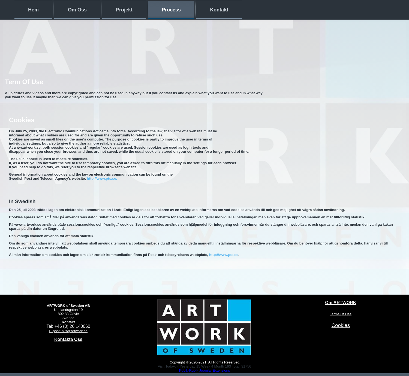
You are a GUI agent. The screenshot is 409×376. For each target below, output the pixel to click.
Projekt (124, 10)
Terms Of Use (340, 314)
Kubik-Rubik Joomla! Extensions (204, 370)
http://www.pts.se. (102, 178)
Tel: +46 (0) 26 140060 (68, 326)
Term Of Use (24, 81)
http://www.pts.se (223, 255)
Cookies (21, 120)
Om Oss (77, 10)
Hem (33, 10)
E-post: (55, 331)
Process (171, 10)
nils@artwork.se (75, 331)
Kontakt (219, 10)
